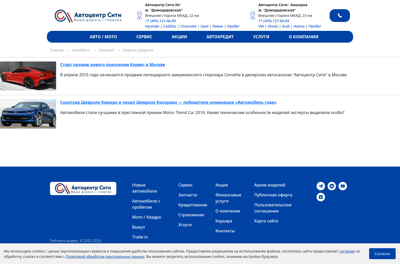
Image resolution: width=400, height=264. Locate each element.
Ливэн (217, 26)
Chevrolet (188, 26)
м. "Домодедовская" (164, 10)
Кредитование (192, 205)
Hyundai (152, 26)
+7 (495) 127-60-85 (273, 20)
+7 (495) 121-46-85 (160, 20)
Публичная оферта (273, 195)
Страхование (191, 215)
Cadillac (170, 26)
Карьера (224, 221)
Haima (299, 26)
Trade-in (140, 237)
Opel (204, 26)
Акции (222, 185)
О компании (228, 211)
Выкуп (138, 227)
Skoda (273, 26)
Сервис (185, 185)
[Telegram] (321, 185)
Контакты (225, 231)
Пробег (233, 26)
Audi (286, 26)
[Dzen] (321, 196)
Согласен (382, 253)
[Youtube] (343, 185)
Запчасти (187, 195)
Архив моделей (269, 185)
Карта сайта (266, 221)
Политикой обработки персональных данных (105, 256)
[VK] (332, 185)
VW (261, 26)
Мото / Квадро (146, 217)
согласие (347, 251)
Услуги (185, 225)
